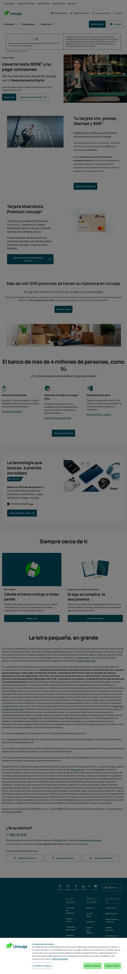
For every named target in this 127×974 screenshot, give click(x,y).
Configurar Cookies (42, 966)
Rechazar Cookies (92, 966)
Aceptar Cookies (112, 966)
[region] (63, 956)
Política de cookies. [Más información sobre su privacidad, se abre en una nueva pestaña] (60, 959)
